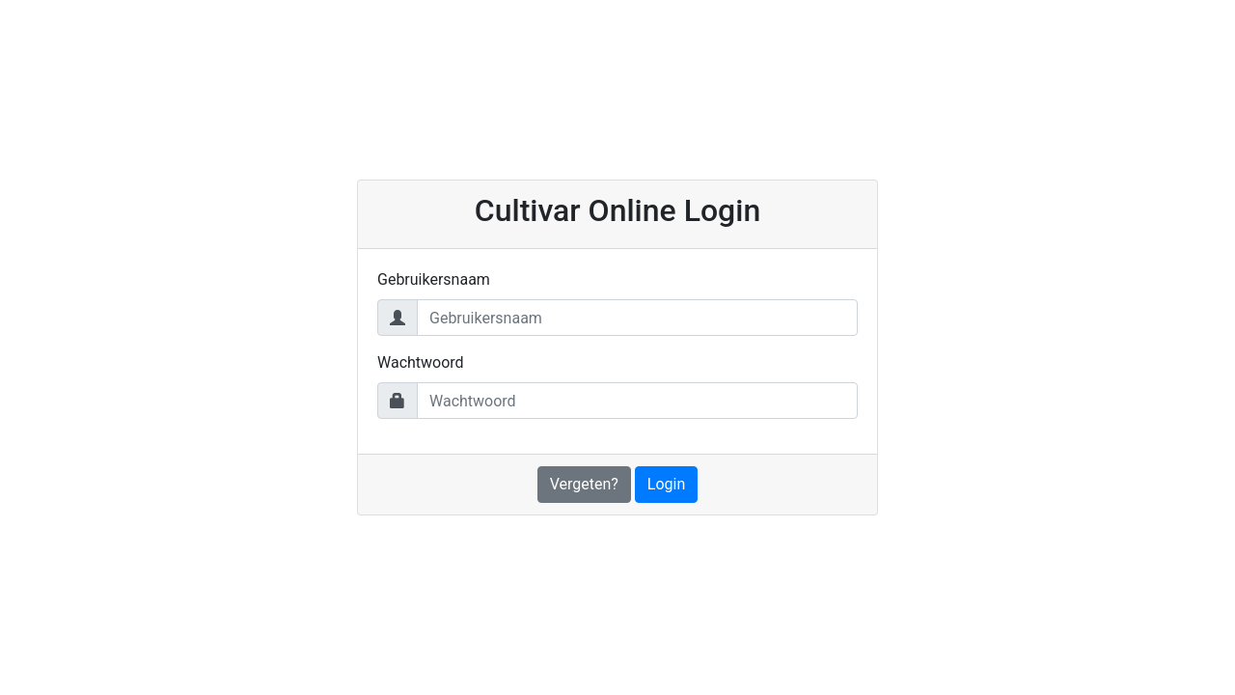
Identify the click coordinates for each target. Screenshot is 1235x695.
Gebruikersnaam (433, 279)
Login (666, 484)
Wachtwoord (420, 362)
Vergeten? (584, 484)
